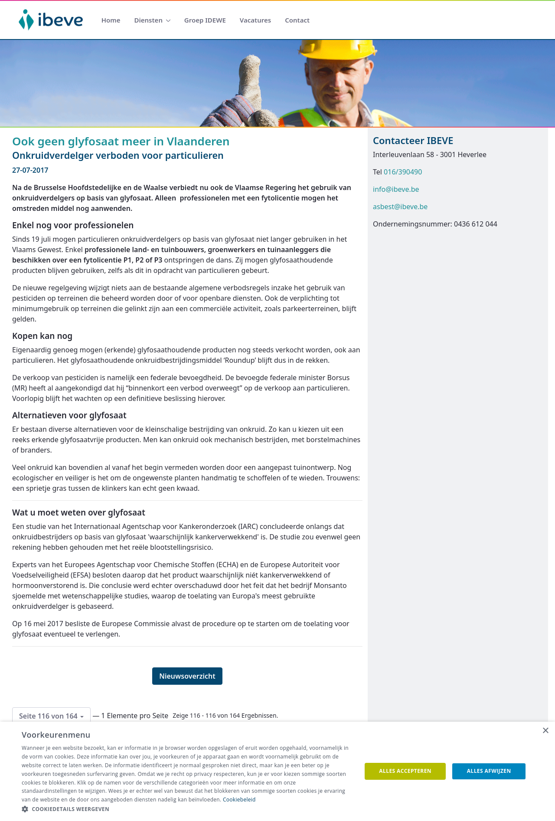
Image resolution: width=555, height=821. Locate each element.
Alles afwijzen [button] (489, 771)
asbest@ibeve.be (400, 206)
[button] (187, 809)
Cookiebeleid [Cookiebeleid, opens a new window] (239, 799)
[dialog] (277, 771)
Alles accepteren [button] (405, 771)
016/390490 (403, 172)
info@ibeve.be (396, 189)
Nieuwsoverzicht (187, 676)
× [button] (545, 731)
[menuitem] (111, 20)
